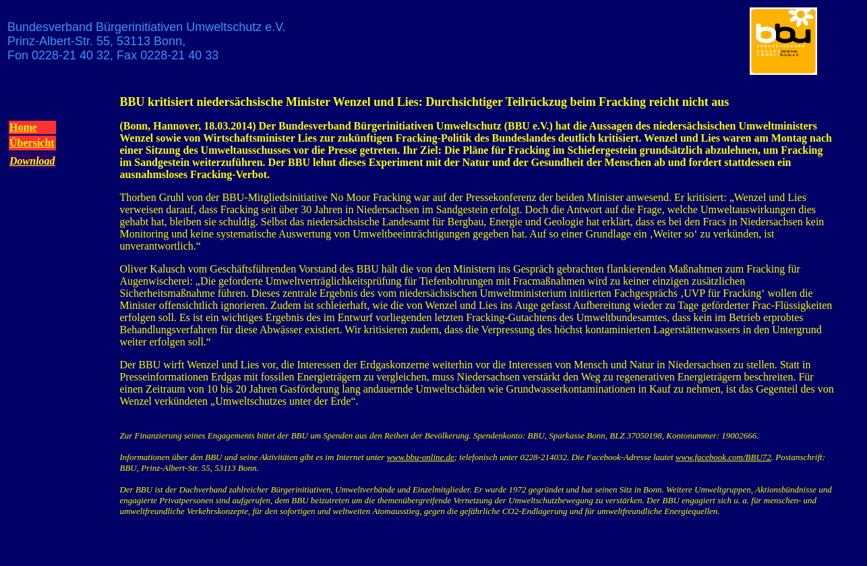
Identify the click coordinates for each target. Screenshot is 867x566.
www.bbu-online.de (420, 457)
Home (23, 127)
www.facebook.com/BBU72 (723, 457)
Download (32, 161)
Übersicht (32, 142)
